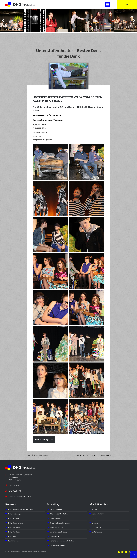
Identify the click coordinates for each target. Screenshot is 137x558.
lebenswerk (42, 552)
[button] (107, 4)
